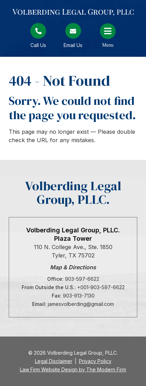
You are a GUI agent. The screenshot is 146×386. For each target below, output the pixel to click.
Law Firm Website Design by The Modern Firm (73, 369)
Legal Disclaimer (53, 361)
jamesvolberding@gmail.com (81, 304)
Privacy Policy (95, 361)
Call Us (38, 45)
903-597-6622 (82, 279)
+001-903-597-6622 (101, 287)
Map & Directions (73, 267)
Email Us (73, 45)
